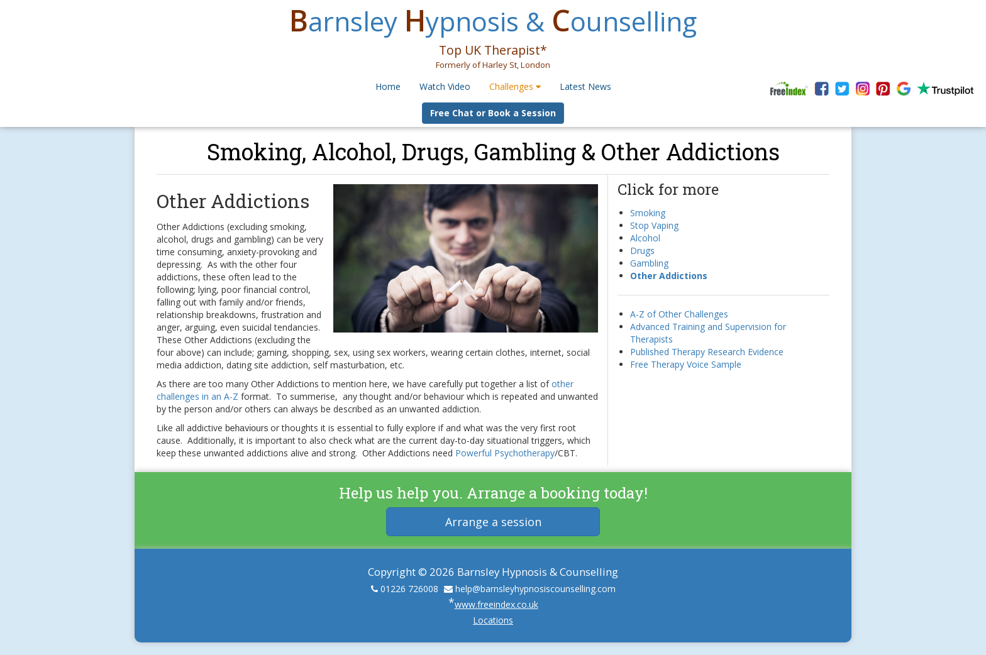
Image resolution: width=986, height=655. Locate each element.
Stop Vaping (654, 225)
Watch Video (444, 86)
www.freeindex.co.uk (496, 604)
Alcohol (645, 238)
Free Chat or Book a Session (493, 113)
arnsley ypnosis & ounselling (493, 21)
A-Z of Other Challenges (679, 314)
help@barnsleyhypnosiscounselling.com (535, 589)
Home (388, 86)
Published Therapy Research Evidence (707, 352)
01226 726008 (409, 589)
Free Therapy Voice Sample (685, 364)
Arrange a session (493, 521)
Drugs (642, 250)
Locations (493, 620)
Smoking (647, 213)
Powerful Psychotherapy (505, 453)
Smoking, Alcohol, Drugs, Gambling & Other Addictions (493, 151)
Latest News (585, 86)
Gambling (649, 263)
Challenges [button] (515, 86)
